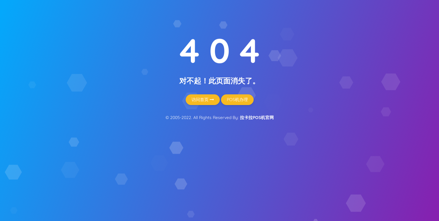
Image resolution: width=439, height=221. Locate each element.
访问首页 (202, 99)
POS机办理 (237, 99)
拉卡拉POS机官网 (257, 117)
